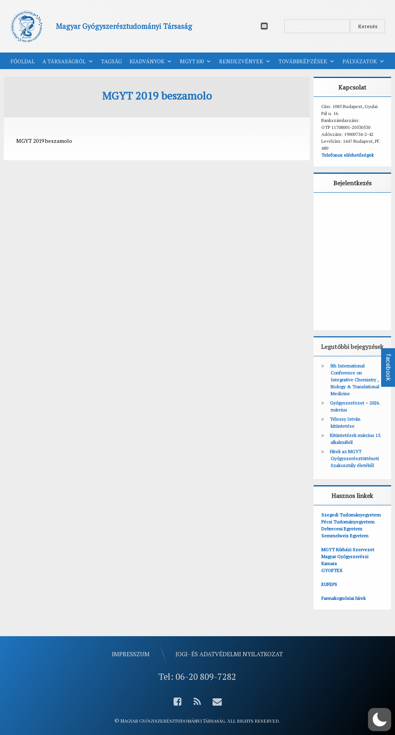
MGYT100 (195, 61)
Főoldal (22, 61)
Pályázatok (364, 61)
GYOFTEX (332, 570)
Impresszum (131, 654)
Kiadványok (151, 61)
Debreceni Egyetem (341, 529)
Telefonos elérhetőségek (347, 155)
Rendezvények (245, 61)
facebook (388, 367)
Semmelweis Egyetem (344, 536)
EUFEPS (329, 584)
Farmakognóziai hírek (343, 598)
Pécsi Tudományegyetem (348, 522)
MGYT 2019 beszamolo (44, 140)
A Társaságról (67, 61)
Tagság (111, 61)
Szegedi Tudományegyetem (351, 515)
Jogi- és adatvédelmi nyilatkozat (229, 654)
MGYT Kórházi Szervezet (347, 549)
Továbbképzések (307, 61)
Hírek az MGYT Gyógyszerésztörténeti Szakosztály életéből (354, 458)
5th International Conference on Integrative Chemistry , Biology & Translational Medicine (354, 379)
